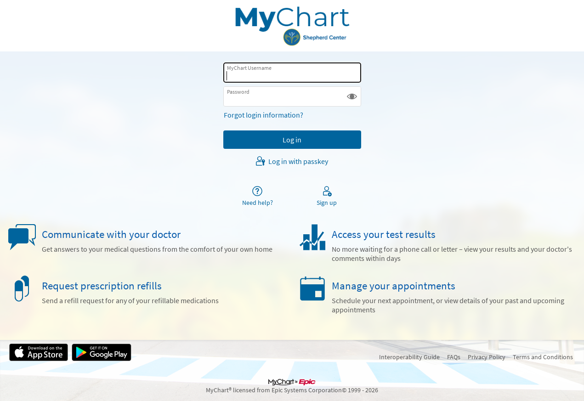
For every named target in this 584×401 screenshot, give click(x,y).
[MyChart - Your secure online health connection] (292, 26)
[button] (352, 96)
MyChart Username (249, 67)
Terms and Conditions (543, 357)
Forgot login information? (263, 114)
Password (238, 91)
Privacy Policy (486, 357)
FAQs (453, 357)
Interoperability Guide (409, 357)
